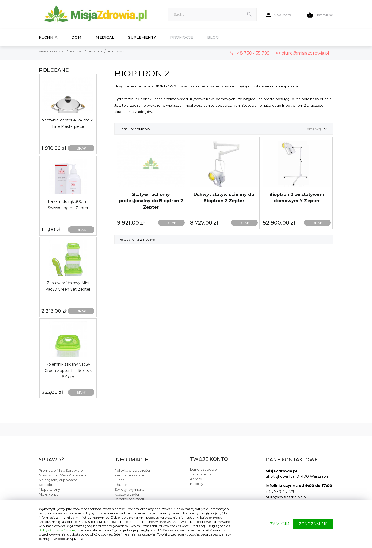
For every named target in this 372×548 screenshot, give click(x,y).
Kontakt (46, 485)
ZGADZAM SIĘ (313, 523)
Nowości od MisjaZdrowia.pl (63, 475)
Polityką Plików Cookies (57, 530)
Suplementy (142, 37)
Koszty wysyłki (126, 494)
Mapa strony (49, 489)
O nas (119, 480)
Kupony (196, 483)
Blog (213, 37)
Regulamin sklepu (129, 475)
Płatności (122, 485)
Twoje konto (209, 459)
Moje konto (49, 494)
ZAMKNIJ (279, 523)
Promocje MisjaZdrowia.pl (61, 470)
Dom (76, 37)
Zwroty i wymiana (129, 489)
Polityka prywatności (132, 470)
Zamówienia (200, 474)
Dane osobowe (203, 469)
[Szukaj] (212, 14)
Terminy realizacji (129, 499)
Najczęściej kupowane (58, 480)
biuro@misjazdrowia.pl (302, 53)
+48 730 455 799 (281, 492)
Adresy (196, 479)
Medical (105, 37)
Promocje (181, 37)
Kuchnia (48, 37)
